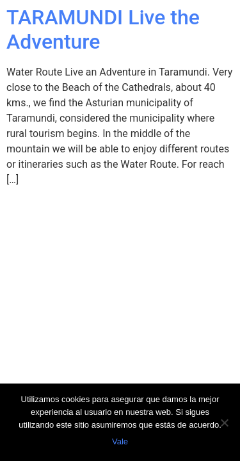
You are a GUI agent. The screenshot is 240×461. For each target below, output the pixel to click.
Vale (120, 441)
